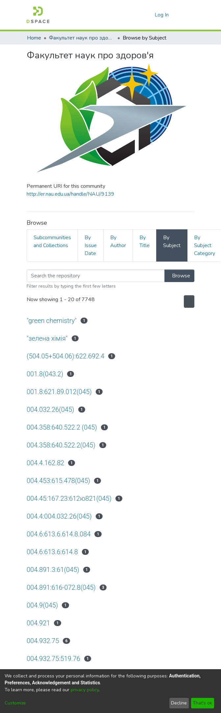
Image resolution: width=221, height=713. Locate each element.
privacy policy (85, 690)
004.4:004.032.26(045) (60, 516)
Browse (177, 275)
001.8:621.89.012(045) (60, 391)
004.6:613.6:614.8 (53, 551)
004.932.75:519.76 (54, 658)
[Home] (38, 15)
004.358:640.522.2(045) (62, 445)
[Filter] (94, 276)
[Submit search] (139, 15)
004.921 (39, 622)
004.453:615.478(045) (60, 480)
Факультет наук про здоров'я (82, 38)
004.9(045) (43, 605)
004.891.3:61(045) (54, 569)
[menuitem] (148, 15)
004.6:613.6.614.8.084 (59, 533)
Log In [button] (162, 14)
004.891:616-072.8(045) (63, 587)
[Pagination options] (187, 301)
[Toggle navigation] (185, 15)
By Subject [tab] (172, 241)
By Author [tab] (118, 241)
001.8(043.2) (45, 373)
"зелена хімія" (47, 338)
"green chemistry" (53, 320)
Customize (15, 703)
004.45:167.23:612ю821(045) (70, 498)
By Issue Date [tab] (91, 245)
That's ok (202, 703)
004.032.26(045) (51, 409)
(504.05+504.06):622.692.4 (67, 356)
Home (34, 38)
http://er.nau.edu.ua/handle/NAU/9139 (70, 194)
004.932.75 (43, 640)
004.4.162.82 (46, 462)
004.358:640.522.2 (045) (63, 427)
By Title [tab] (144, 241)
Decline (179, 703)
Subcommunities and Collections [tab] (52, 241)
